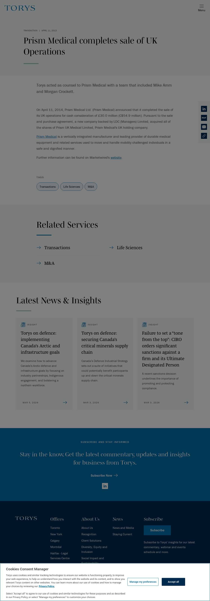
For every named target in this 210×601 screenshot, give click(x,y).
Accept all (173, 581)
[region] (105, 582)
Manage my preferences (143, 581)
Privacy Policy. (47, 586)
